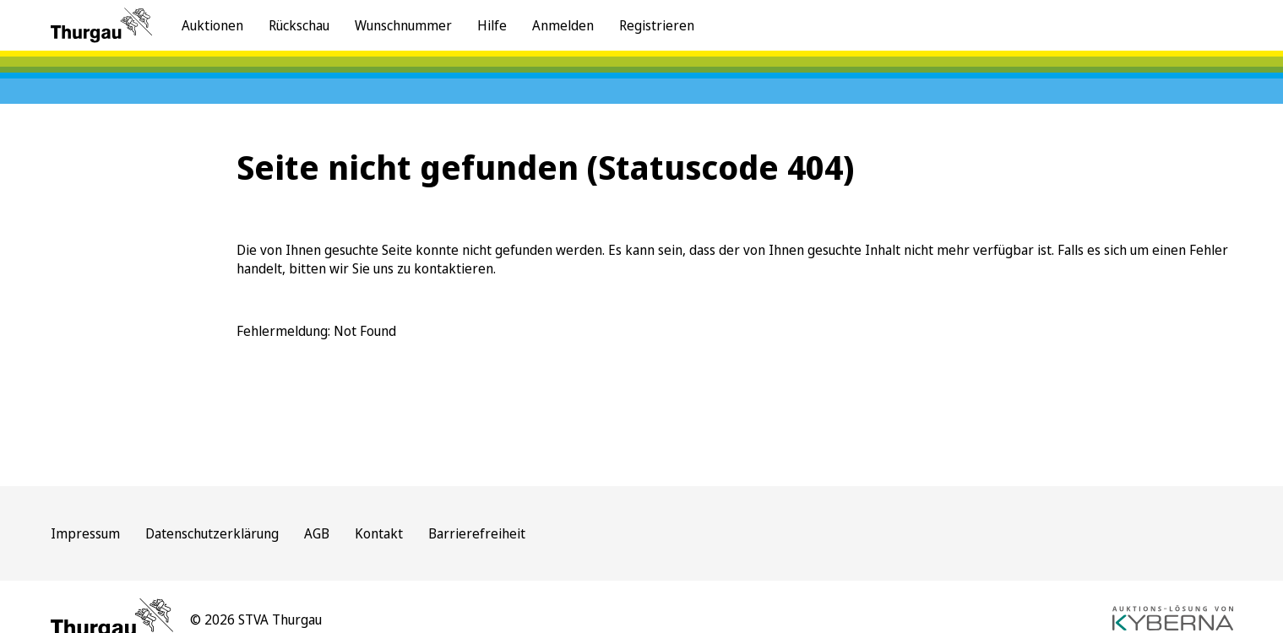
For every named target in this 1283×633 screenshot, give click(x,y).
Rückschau (299, 25)
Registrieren (656, 25)
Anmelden (563, 25)
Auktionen (212, 25)
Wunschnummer (403, 25)
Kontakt (379, 533)
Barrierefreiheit (476, 533)
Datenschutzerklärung (212, 533)
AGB (316, 533)
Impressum (85, 533)
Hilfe (492, 25)
